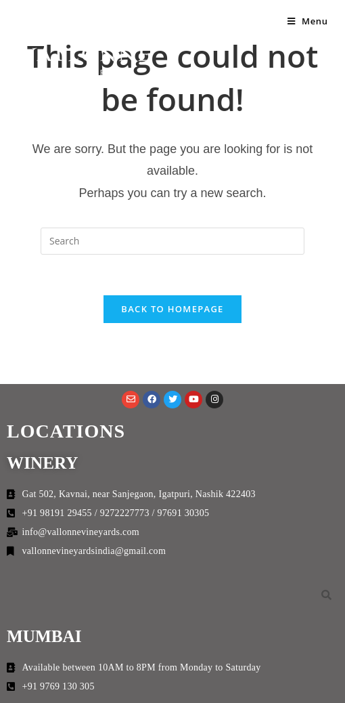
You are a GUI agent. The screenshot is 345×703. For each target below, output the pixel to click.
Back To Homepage (172, 309)
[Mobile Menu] (308, 21)
